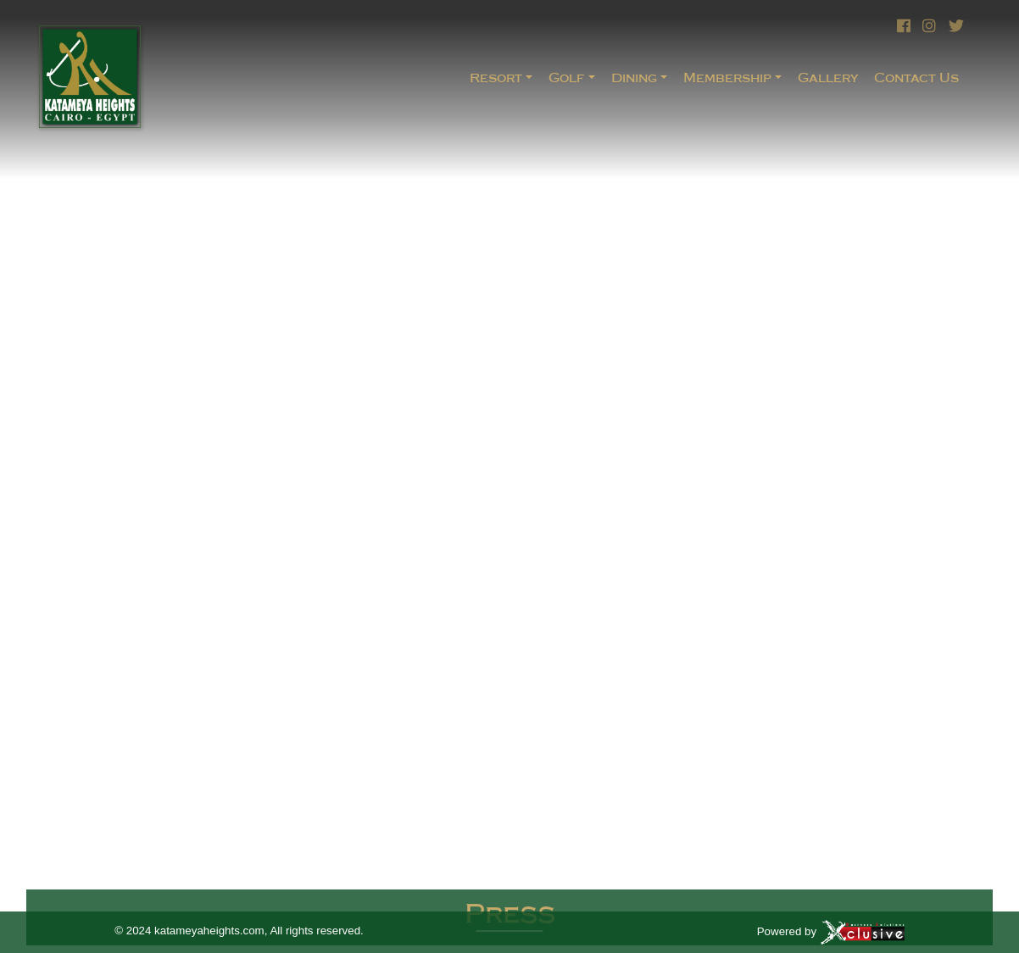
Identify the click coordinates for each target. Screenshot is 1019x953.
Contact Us (916, 77)
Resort (496, 77)
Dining (634, 77)
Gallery (828, 77)
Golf (566, 77)
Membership (727, 77)
